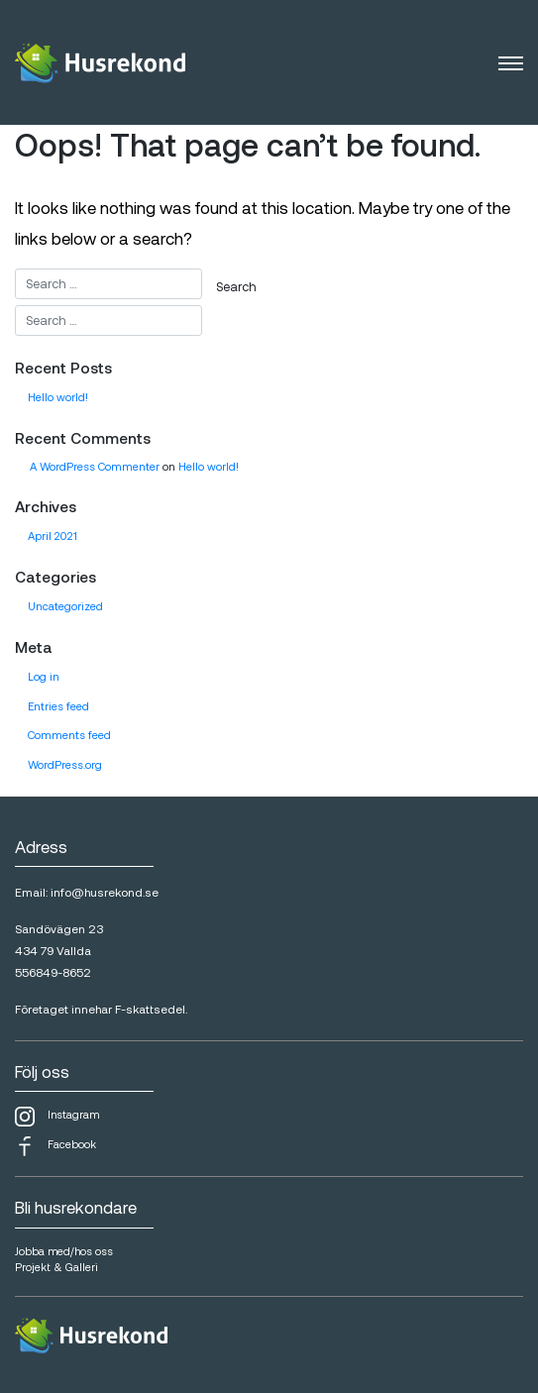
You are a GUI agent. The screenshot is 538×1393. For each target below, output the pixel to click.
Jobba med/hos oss (64, 1250)
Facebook (55, 1146)
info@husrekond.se (105, 892)
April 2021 (52, 535)
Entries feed (58, 705)
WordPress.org (65, 764)
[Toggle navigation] (510, 62)
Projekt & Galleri (56, 1266)
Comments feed (69, 734)
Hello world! (58, 396)
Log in (43, 676)
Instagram (57, 1116)
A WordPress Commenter (95, 466)
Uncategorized (65, 605)
